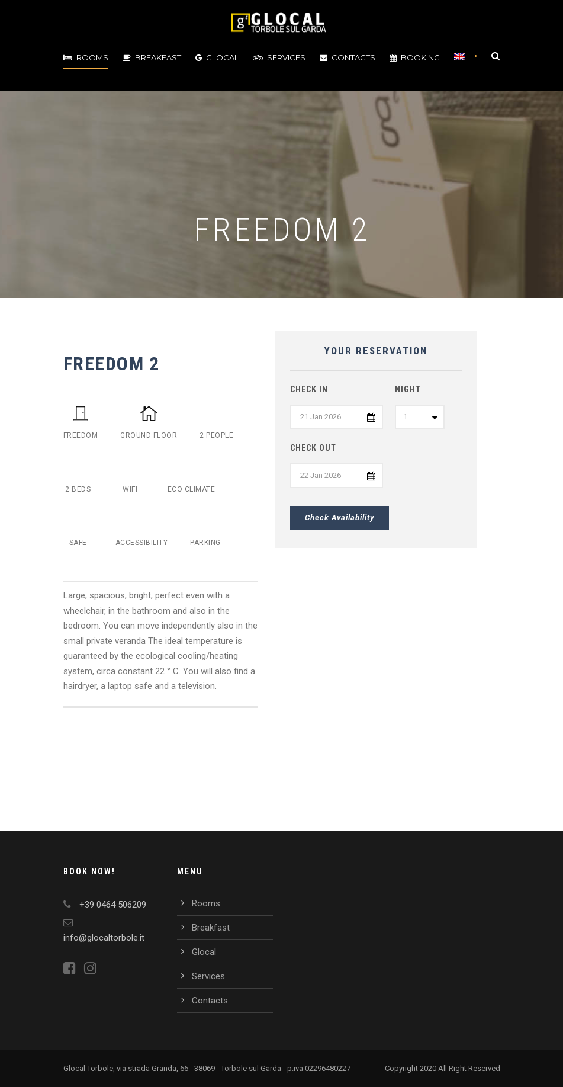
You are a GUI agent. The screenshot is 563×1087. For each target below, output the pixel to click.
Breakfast (152, 57)
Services (279, 57)
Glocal (217, 57)
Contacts (347, 57)
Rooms (85, 57)
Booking (415, 57)
